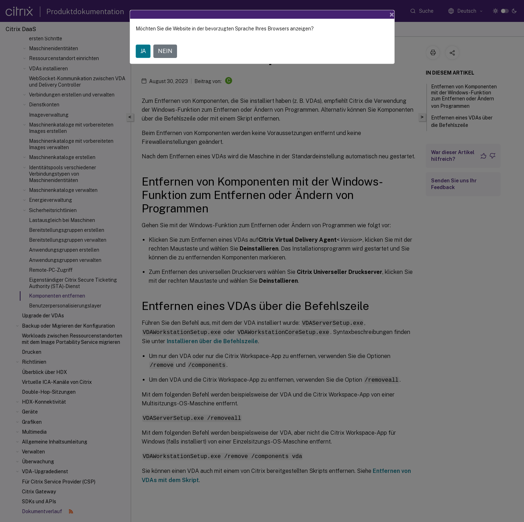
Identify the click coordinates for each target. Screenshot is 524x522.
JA (143, 51)
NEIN (165, 51)
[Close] (392, 14)
